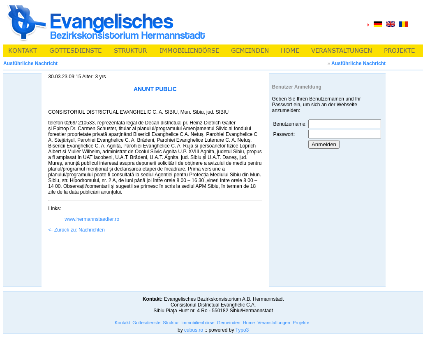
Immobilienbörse (198, 322)
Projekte (301, 322)
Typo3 (242, 330)
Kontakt (122, 322)
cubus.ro (193, 330)
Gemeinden (228, 322)
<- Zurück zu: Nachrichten (76, 230)
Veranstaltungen (273, 322)
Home (249, 322)
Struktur (171, 322)
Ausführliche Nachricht (358, 63)
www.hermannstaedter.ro (92, 219)
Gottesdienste (146, 322)
